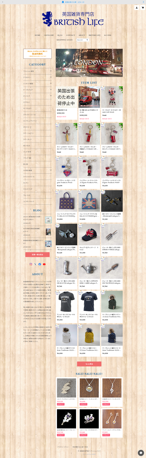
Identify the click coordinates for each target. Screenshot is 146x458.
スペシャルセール (28, 177)
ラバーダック (27, 139)
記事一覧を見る (37, 255)
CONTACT (70, 35)
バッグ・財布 (27, 152)
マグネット (26, 102)
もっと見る (89, 364)
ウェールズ (26, 195)
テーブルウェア (28, 90)
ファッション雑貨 (28, 71)
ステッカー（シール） (29, 115)
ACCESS (107, 35)
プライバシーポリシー (63, 447)
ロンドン (26, 183)
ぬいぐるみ (26, 146)
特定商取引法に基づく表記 (80, 447)
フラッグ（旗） (27, 158)
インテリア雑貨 (28, 84)
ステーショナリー (28, 133)
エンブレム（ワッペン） (30, 121)
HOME (37, 35)
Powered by (89, 454)
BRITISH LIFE (95, 35)
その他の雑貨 (27, 170)
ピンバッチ (26, 96)
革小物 (25, 164)
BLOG (60, 35)
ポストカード (27, 127)
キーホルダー (27, 108)
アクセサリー (27, 77)
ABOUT (82, 35)
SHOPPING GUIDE (65, 40)
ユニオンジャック (28, 201)
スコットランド (27, 189)
